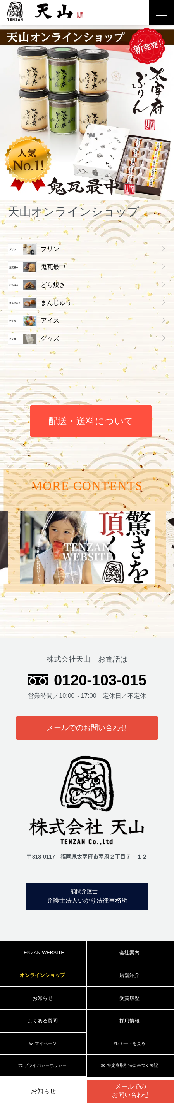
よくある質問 (43, 1021)
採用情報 (129, 1021)
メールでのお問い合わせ (87, 728)
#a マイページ (42, 1043)
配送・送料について (91, 421)
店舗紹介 (129, 975)
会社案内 (129, 952)
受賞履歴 (129, 998)
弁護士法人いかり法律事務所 (83, 895)
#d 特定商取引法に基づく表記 (129, 1065)
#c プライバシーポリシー (42, 1065)
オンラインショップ (42, 975)
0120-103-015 (100, 680)
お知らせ (43, 1091)
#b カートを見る (129, 1043)
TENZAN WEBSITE (42, 952)
